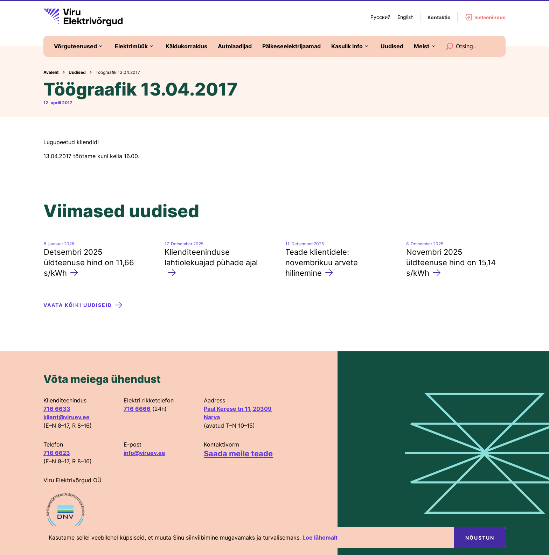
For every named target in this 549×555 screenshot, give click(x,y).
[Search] (449, 46)
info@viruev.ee (144, 452)
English (405, 17)
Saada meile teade (238, 453)
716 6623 (56, 452)
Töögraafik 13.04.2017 (118, 72)
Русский (380, 17)
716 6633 (56, 408)
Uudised (77, 72)
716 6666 (137, 408)
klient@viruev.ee (66, 417)
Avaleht (51, 72)
